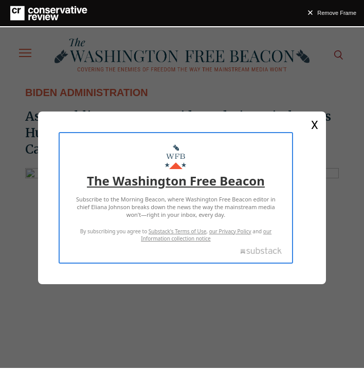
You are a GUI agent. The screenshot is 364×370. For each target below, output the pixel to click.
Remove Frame (336, 13)
